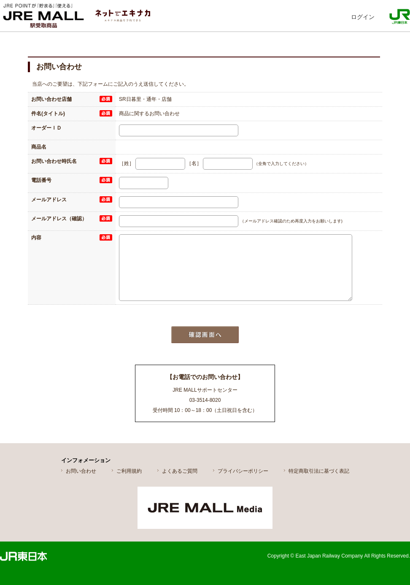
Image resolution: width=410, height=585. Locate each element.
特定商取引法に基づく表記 (319, 471)
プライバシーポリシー (243, 471)
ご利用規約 (129, 471)
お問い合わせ (81, 471)
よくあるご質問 (179, 471)
